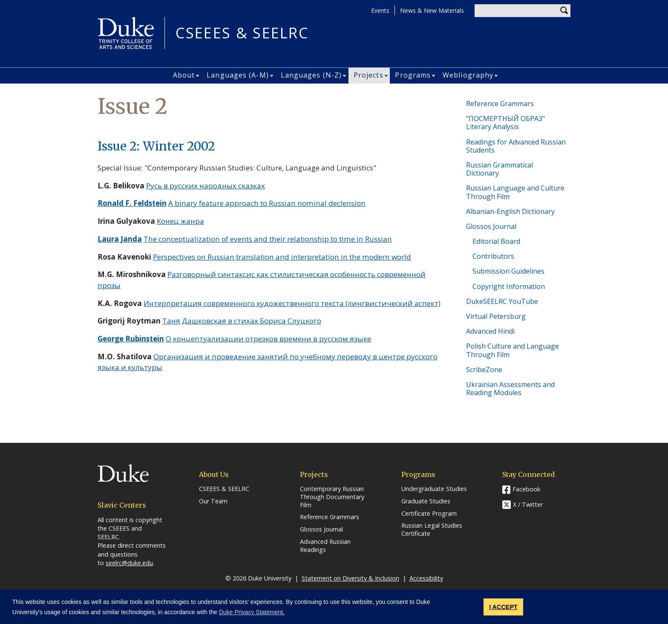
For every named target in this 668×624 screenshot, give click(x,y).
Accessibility (426, 578)
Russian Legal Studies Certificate (431, 529)
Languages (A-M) (238, 75)
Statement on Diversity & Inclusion (350, 578)
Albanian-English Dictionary (510, 211)
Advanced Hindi (490, 331)
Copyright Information (508, 286)
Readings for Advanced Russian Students (516, 146)
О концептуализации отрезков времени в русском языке (268, 339)
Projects (368, 75)
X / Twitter (528, 505)
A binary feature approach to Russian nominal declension (267, 203)
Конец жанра (180, 221)
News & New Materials (432, 10)
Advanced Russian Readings (325, 546)
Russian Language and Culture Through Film (515, 192)
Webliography (468, 75)
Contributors (493, 256)
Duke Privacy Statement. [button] (252, 612)
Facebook (526, 489)
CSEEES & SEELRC (242, 33)
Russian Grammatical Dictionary (499, 169)
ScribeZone (484, 369)
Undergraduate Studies (434, 489)
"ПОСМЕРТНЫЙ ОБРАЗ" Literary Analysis (505, 122)
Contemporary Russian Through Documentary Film (332, 496)
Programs (413, 75)
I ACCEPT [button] (503, 607)
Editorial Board (496, 241)
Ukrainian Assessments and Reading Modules (510, 388)
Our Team (213, 501)
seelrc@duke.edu (129, 563)
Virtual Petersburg (496, 316)
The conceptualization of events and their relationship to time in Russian (268, 239)
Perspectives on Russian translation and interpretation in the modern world (282, 257)
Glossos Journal (491, 226)
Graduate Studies (425, 501)
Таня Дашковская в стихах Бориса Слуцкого (241, 321)
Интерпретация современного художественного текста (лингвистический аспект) (292, 303)
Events (380, 10)
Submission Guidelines (508, 271)
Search (564, 10)
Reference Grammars (500, 103)
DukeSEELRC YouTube (502, 301)
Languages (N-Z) (311, 75)
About (184, 75)
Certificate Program (429, 513)
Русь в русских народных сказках (205, 186)
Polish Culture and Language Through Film (512, 350)
